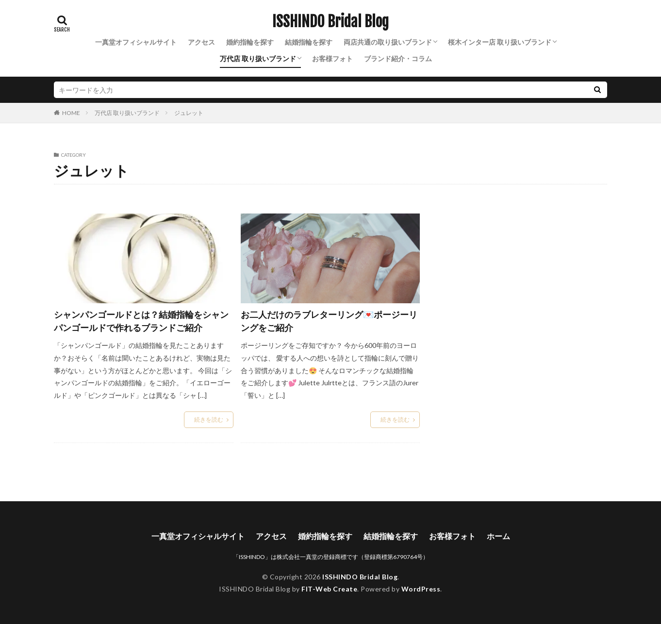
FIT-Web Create (329, 589)
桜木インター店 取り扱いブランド (499, 42)
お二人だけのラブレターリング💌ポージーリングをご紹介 (329, 321)
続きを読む (208, 419)
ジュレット (188, 112)
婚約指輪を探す (250, 42)
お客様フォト (332, 58)
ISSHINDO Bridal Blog (330, 22)
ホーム (498, 536)
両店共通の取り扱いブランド (388, 42)
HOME (71, 112)
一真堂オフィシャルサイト (136, 42)
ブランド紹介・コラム (398, 58)
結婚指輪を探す (308, 42)
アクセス (201, 42)
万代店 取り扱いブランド (258, 58)
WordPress (421, 589)
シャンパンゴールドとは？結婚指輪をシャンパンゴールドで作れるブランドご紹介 (141, 321)
